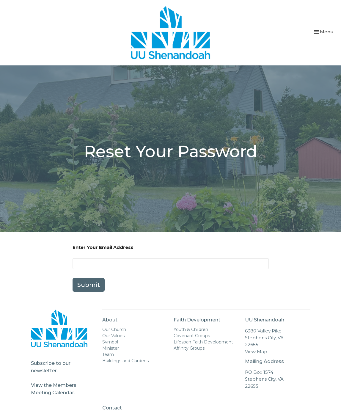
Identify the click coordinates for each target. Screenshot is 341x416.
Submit (88, 284)
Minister (110, 348)
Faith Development (197, 320)
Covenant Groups (192, 335)
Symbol (110, 342)
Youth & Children (191, 329)
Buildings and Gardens (125, 360)
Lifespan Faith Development (203, 342)
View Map (256, 351)
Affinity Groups (189, 348)
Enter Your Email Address (103, 247)
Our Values (113, 335)
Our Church (114, 329)
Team (108, 354)
